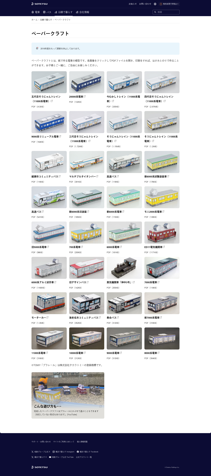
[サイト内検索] (168, 12)
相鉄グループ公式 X (42, 452)
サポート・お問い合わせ (41, 442)
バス (47, 12)
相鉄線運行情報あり (169, 4)
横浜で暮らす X (40, 457)
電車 (35, 12)
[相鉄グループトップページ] (39, 467)
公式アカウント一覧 (84, 457)
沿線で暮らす (64, 12)
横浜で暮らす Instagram (65, 452)
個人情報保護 (82, 442)
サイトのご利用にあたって (63, 442)
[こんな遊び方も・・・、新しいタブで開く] (67, 395)
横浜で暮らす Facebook (89, 452)
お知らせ (133, 4)
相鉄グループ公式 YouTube (62, 457)
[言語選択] (155, 4)
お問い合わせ (145, 4)
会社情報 (82, 12)
